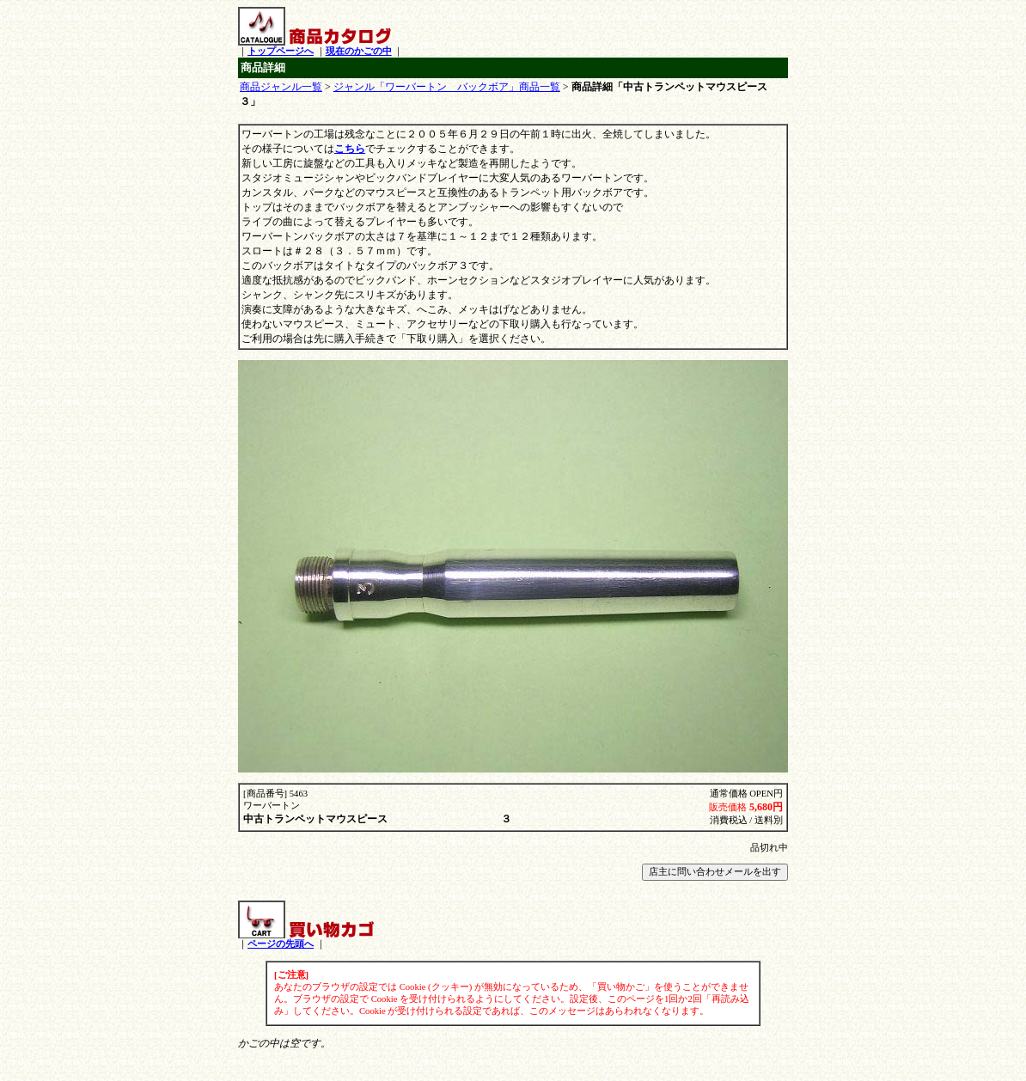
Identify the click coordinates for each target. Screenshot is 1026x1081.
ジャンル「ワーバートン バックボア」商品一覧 (446, 87)
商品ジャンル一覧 (281, 87)
